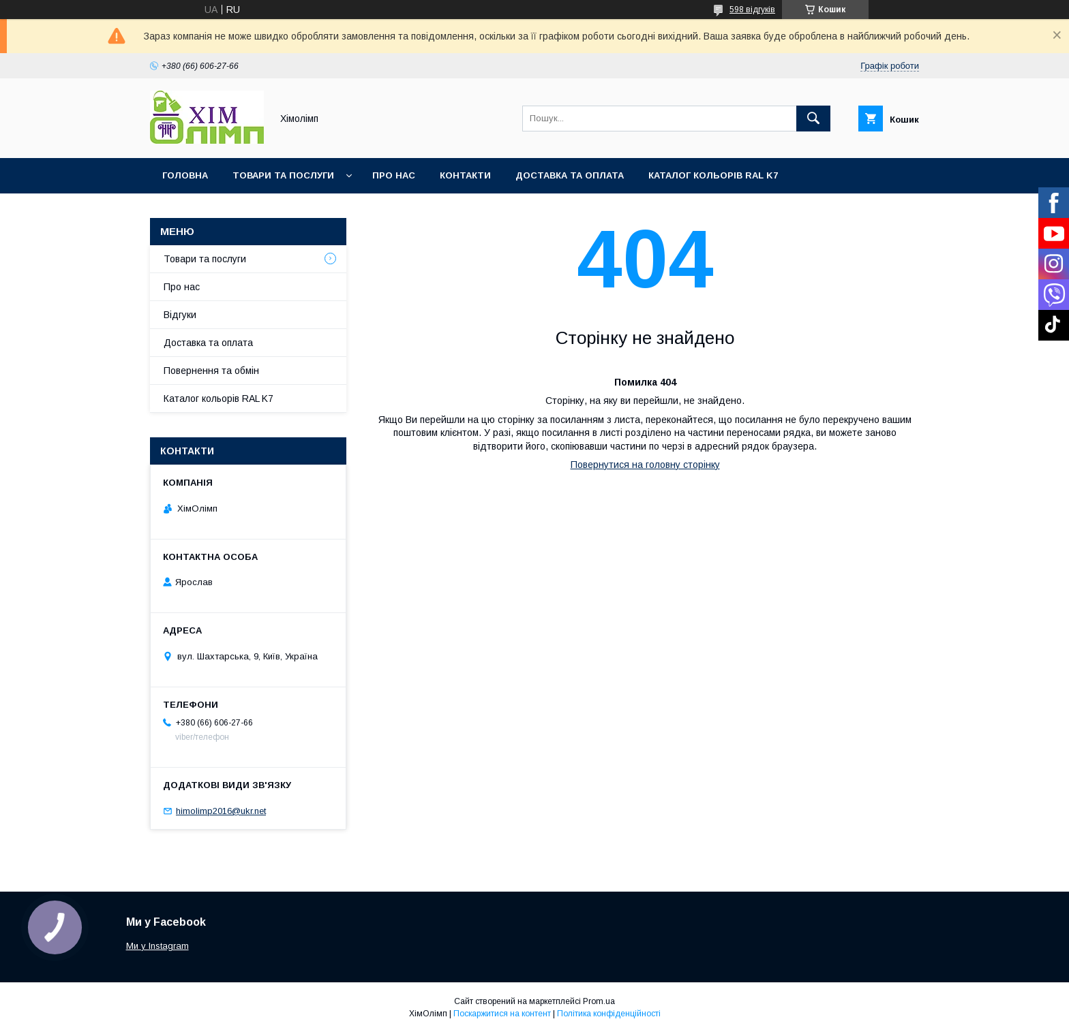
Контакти (465, 175)
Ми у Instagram (157, 946)
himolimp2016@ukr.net (221, 811)
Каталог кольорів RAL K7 (713, 175)
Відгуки (180, 314)
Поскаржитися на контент (502, 1013)
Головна (185, 175)
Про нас (393, 175)
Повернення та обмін (211, 370)
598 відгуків (752, 9)
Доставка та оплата (569, 175)
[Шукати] (813, 118)
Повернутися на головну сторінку (645, 464)
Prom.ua (599, 1001)
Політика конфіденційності (609, 1013)
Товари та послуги (283, 175)
